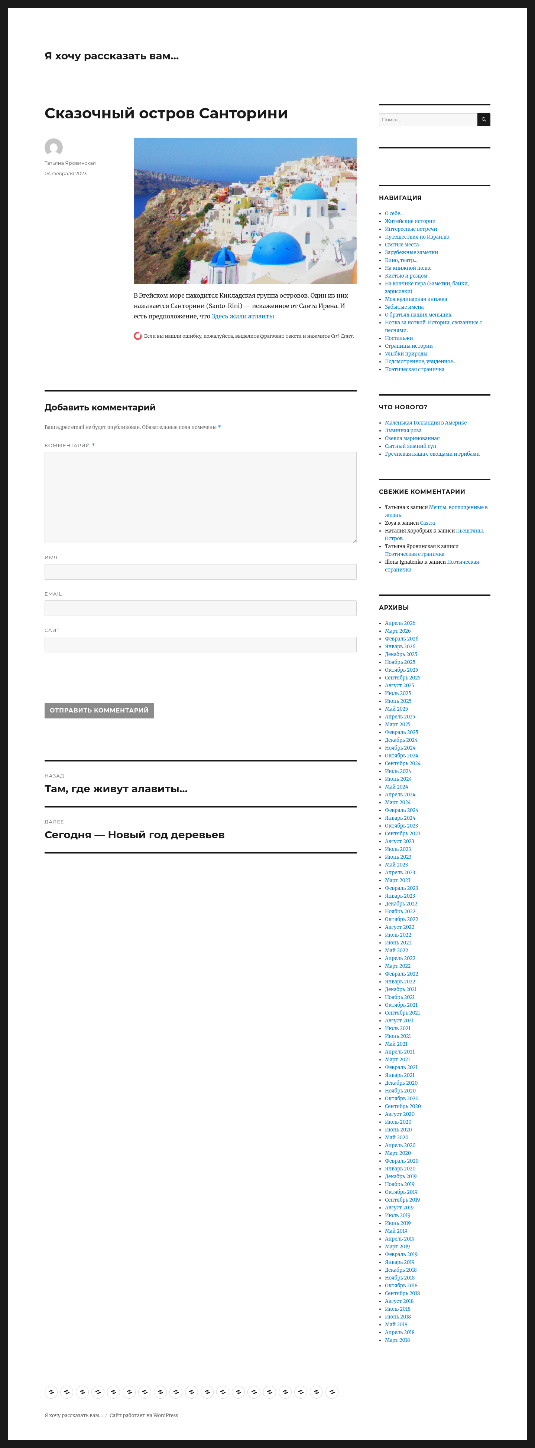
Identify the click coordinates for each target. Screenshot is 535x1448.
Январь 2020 (400, 1169)
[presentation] (101, 680)
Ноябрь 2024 (400, 748)
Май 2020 (396, 1137)
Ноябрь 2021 (400, 997)
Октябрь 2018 (401, 1285)
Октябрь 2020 (401, 1098)
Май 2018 (396, 1324)
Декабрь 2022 (401, 904)
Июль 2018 (398, 1309)
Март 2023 (398, 880)
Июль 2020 (398, 1122)
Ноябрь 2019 (400, 1184)
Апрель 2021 (400, 1052)
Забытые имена (404, 307)
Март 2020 (398, 1153)
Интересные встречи (411, 229)
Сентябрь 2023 (403, 834)
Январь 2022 (400, 982)
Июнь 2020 (398, 1130)
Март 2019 (397, 1247)
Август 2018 (399, 1301)
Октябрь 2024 (401, 756)
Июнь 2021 (398, 1036)
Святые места (402, 245)
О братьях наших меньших (418, 315)
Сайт (52, 630)
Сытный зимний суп (410, 446)
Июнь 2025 (398, 701)
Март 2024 (398, 802)
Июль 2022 (398, 935)
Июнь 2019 (398, 1223)
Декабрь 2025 (401, 654)
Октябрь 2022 (401, 919)
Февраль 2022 (401, 974)
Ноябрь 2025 (400, 662)
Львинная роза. (403, 430)
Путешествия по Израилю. (417, 237)
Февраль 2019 (401, 1254)
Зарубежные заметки (411, 252)
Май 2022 (396, 950)
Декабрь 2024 (401, 740)
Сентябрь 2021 (402, 1013)
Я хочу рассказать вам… (112, 55)
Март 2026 (398, 631)
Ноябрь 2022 (400, 911)
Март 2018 (397, 1340)
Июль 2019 (398, 1215)
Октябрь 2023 (401, 826)
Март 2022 (398, 966)
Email (53, 594)
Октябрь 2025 (401, 670)
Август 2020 (400, 1114)
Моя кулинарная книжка (416, 299)
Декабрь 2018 (400, 1270)
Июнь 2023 (398, 857)
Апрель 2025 (400, 717)
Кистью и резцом (406, 276)
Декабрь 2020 (401, 1083)
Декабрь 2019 (400, 1176)
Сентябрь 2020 (403, 1106)
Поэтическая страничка (414, 369)
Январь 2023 (400, 896)
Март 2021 (397, 1059)
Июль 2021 (398, 1028)
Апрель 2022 (400, 958)
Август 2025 (399, 685)
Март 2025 (398, 724)
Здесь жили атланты (243, 316)
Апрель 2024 (400, 795)
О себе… (394, 213)
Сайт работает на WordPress (144, 1415)
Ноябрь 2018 (400, 1278)
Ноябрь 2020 (400, 1091)
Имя (51, 557)
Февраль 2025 (401, 732)
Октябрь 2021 (401, 1005)
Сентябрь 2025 (403, 678)
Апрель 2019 (400, 1239)
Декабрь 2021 (401, 989)
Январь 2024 (400, 818)
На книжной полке (408, 268)
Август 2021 (399, 1021)
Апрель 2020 (400, 1145)
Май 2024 (396, 787)
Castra (427, 523)
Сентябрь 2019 (402, 1200)
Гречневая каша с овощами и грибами (432, 454)
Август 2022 (399, 927)
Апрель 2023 (400, 872)
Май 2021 (396, 1044)
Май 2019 (396, 1231)
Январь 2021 (400, 1075)
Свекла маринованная (412, 438)
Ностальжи (399, 338)
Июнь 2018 (398, 1317)
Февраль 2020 (402, 1161)
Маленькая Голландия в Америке (426, 423)
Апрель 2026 (400, 623)
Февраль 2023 (401, 888)
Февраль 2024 (401, 810)
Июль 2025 (398, 693)
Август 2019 (399, 1208)
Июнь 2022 (398, 943)
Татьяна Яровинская (70, 163)
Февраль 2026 (401, 639)
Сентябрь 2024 (403, 763)
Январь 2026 (400, 646)
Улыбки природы (406, 354)
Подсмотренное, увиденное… (421, 361)
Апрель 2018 (400, 1332)
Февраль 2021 (401, 1067)
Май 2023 (396, 865)
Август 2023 (399, 841)
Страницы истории (409, 346)
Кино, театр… (401, 260)
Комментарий (70, 445)
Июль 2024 (398, 771)
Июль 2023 (398, 849)
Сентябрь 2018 (402, 1293)
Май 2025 (396, 709)
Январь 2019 (400, 1262)
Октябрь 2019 (401, 1192)
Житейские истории (410, 221)
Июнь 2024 (398, 779)
